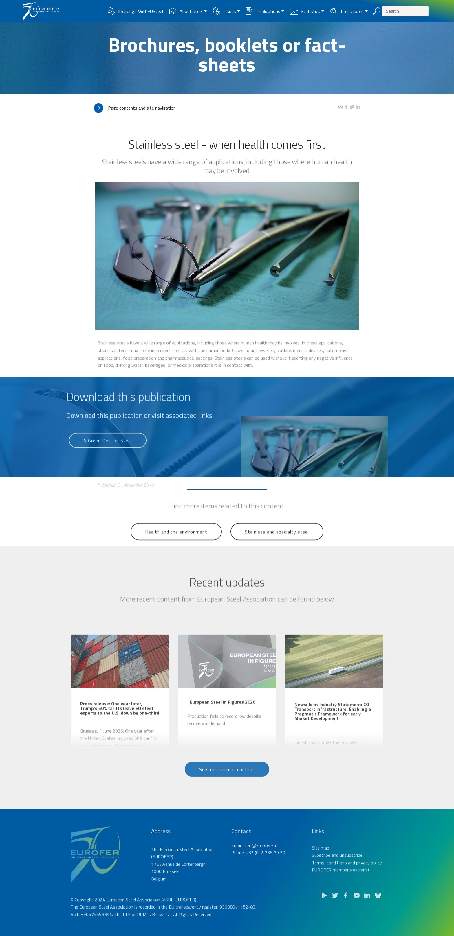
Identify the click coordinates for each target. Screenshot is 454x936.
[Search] (405, 11)
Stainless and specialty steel (277, 538)
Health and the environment (176, 538)
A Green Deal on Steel (107, 446)
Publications (263, 11)
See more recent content (227, 775)
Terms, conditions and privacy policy (347, 874)
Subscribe (321, 867)
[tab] (216, 108)
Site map (320, 859)
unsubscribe (351, 867)
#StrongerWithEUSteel (135, 11)
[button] (216, 108)
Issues (224, 11)
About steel (185, 11)
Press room (346, 11)
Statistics (305, 11)
